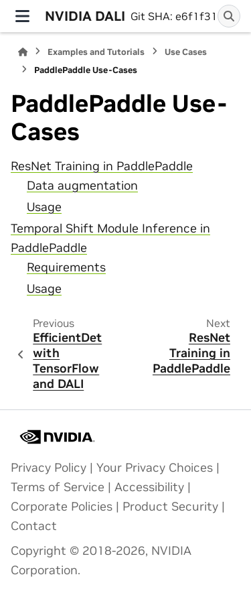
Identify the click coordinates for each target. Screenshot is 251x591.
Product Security (170, 506)
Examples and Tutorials (96, 52)
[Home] (22, 52)
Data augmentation (82, 185)
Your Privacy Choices (154, 467)
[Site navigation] (22, 16)
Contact (34, 526)
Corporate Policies (61, 506)
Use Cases (186, 52)
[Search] (229, 16)
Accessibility (149, 487)
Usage (44, 207)
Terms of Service (57, 487)
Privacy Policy (48, 467)
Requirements (66, 267)
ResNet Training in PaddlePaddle (102, 166)
